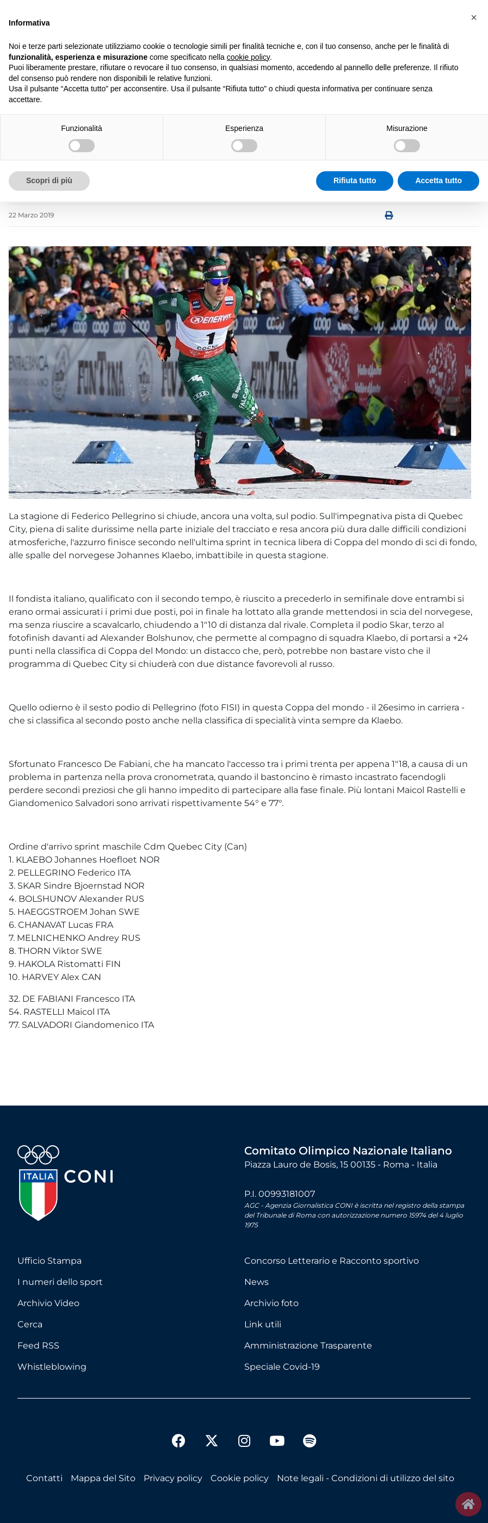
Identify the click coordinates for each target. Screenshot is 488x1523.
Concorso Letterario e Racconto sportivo (331, 1261)
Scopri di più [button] (49, 180)
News (256, 1282)
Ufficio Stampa (49, 1261)
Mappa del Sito (103, 1478)
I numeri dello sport (60, 1282)
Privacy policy (173, 1478)
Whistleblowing (52, 1367)
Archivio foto (271, 1303)
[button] (474, 17)
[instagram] (244, 1442)
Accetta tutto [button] (438, 180)
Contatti (44, 1478)
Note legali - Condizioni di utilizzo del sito (365, 1478)
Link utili (262, 1324)
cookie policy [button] (248, 57)
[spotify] (309, 1442)
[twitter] (212, 1432)
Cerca (29, 1324)
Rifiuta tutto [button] (354, 180)
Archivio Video (48, 1303)
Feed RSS (38, 1345)
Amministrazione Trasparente (308, 1345)
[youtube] (277, 1442)
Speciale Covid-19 (282, 1367)
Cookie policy (240, 1478)
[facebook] (179, 1442)
